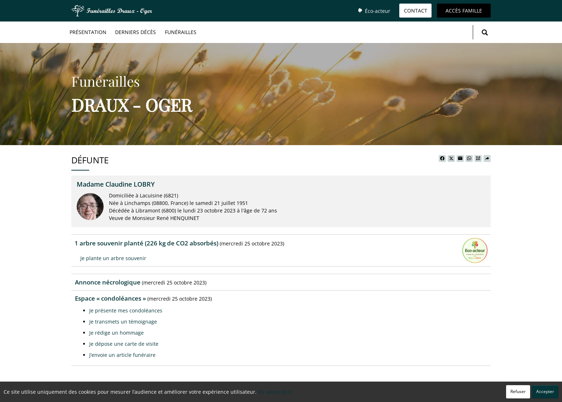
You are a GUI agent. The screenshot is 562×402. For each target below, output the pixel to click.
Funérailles (180, 32)
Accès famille (464, 10)
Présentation (88, 32)
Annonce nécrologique (107, 282)
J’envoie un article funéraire (122, 354)
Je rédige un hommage (116, 332)
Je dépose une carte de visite (123, 343)
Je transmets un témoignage (123, 321)
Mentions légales (343, 392)
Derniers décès (135, 32)
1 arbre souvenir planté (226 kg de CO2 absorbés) (146, 243)
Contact (415, 10)
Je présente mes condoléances (125, 310)
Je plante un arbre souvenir (113, 258)
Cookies (309, 392)
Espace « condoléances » (110, 298)
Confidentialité (278, 392)
